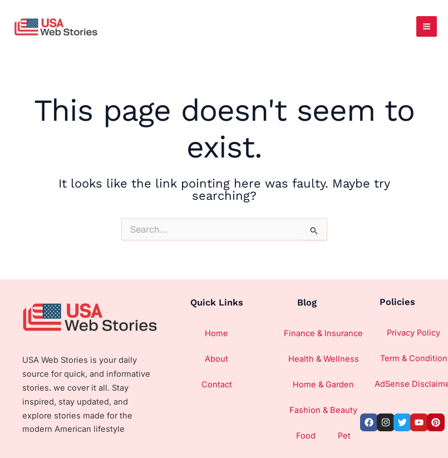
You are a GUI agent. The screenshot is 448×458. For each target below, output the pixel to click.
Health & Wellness (323, 359)
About (216, 359)
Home (216, 333)
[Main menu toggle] (426, 26)
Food (306, 436)
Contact (216, 385)
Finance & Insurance (323, 333)
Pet (344, 436)
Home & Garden (323, 385)
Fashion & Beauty (323, 410)
